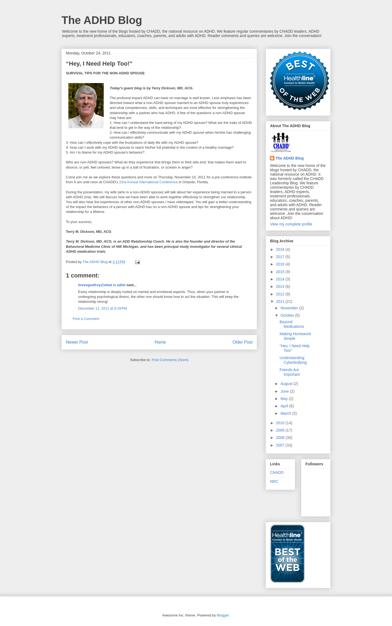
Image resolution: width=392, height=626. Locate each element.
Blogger (223, 615)
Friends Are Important (290, 372)
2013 (281, 286)
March (286, 413)
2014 (281, 279)
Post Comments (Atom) (170, 360)
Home (160, 342)
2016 (281, 264)
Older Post (242, 342)
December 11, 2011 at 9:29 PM (102, 308)
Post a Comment (86, 319)
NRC (274, 481)
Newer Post (77, 342)
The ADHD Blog (102, 20)
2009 (281, 430)
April (284, 406)
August (286, 383)
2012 (281, 294)
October (287, 315)
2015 (281, 272)
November (289, 308)
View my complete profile (291, 224)
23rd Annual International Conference (148, 182)
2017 (281, 257)
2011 (281, 301)
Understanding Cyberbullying (293, 360)
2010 (281, 423)
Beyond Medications (292, 324)
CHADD (277, 472)
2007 (281, 445)
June (285, 391)
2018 (281, 249)
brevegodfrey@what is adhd (101, 285)
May (284, 398)
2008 (281, 437)
